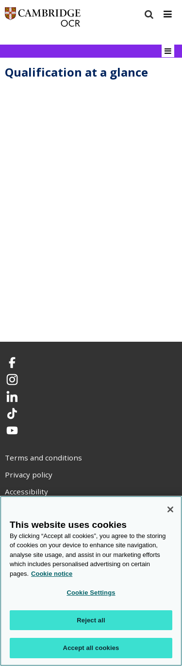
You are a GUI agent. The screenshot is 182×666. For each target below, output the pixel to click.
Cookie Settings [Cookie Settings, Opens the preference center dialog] (90, 592)
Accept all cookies (91, 647)
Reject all (91, 620)
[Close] (170, 509)
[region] (91, 581)
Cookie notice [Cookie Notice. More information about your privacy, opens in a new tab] (51, 573)
